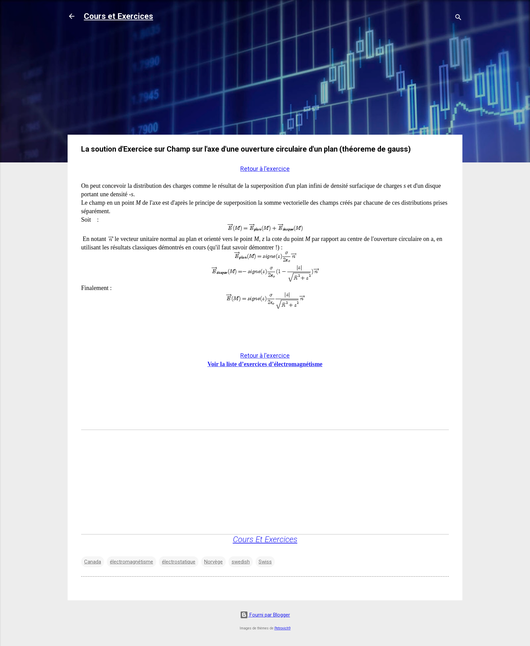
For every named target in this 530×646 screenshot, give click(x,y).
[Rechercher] (458, 18)
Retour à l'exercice (265, 168)
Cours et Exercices (118, 16)
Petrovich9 (282, 628)
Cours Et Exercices (265, 539)
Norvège (213, 562)
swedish (241, 562)
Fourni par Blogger (265, 615)
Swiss (265, 562)
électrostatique (178, 562)
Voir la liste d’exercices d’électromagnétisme (265, 364)
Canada (92, 562)
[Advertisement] (265, 82)
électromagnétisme (131, 562)
